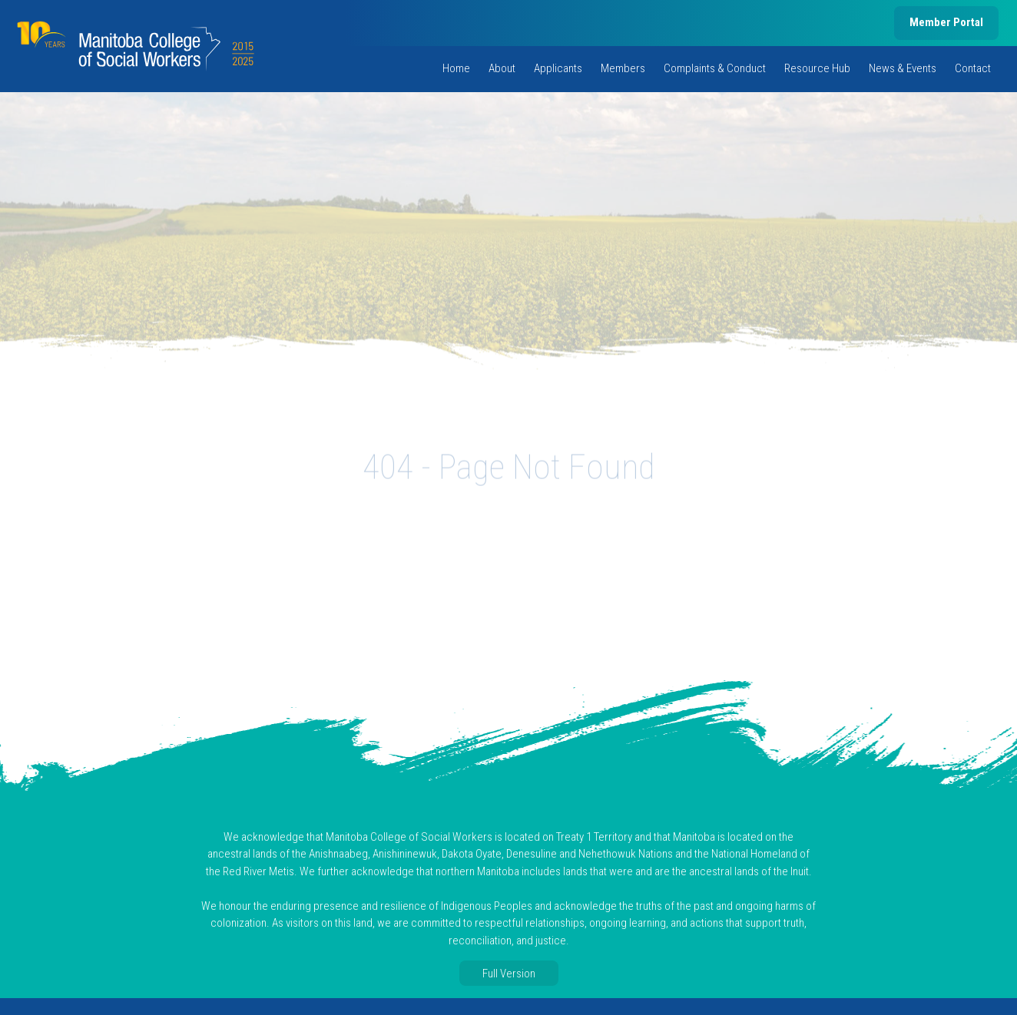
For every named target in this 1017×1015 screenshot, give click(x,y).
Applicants (558, 68)
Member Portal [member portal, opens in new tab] (946, 22)
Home (456, 68)
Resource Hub (817, 68)
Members (623, 68)
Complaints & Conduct (715, 68)
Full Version (508, 973)
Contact (973, 68)
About (502, 68)
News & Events (902, 68)
